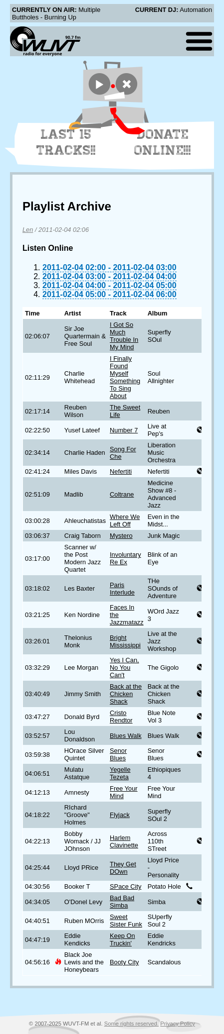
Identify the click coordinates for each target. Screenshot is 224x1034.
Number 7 (124, 430)
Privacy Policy (177, 1024)
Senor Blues (118, 754)
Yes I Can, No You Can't (124, 667)
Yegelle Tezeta (120, 773)
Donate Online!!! (162, 142)
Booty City (124, 962)
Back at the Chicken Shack (126, 694)
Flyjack (120, 815)
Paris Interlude (122, 588)
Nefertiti (121, 471)
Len (27, 229)
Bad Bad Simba (122, 901)
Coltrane (122, 494)
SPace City (125, 886)
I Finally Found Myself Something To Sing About (125, 377)
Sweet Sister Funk (126, 920)
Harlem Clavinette (124, 841)
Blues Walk (126, 735)
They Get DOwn (123, 867)
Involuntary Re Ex (125, 558)
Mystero (121, 535)
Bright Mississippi (125, 641)
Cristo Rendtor (121, 716)
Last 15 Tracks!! (66, 142)
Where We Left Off (125, 520)
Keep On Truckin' (122, 939)
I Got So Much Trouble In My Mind (124, 336)
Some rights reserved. (131, 1024)
